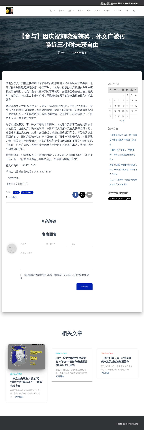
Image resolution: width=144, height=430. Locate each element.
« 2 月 (122, 121)
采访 (97, 11)
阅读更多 (19, 397)
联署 (89, 11)
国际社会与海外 (16, 374)
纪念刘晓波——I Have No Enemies (119, 3)
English (117, 11)
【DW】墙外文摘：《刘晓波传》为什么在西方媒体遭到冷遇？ (122, 155)
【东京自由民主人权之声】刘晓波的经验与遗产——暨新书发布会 (123, 140)
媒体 (71, 11)
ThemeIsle (129, 424)
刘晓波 (15, 197)
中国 (107, 11)
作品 (61, 11)
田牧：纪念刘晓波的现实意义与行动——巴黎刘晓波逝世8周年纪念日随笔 (123, 169)
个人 (52, 11)
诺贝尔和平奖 (27, 192)
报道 (16, 192)
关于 (126, 11)
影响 (80, 11)
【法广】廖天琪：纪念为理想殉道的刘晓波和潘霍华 (116, 359)
